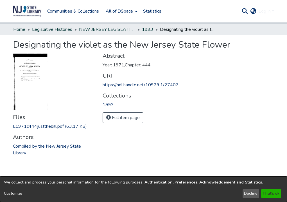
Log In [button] (265, 11)
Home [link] (19, 29)
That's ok (271, 193)
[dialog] (143, 189)
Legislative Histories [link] (52, 29)
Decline (250, 193)
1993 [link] (147, 29)
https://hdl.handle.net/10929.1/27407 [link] (140, 85)
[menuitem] (121, 11)
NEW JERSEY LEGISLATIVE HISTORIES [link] (107, 29)
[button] (27, 11)
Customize (13, 193)
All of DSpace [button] (119, 11)
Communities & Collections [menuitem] (73, 11)
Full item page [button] (123, 118)
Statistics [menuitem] (152, 11)
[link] (50, 126)
